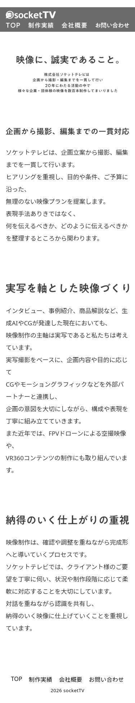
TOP (16, 679)
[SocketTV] (67, 15)
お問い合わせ (106, 680)
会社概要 (70, 680)
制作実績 (40, 680)
